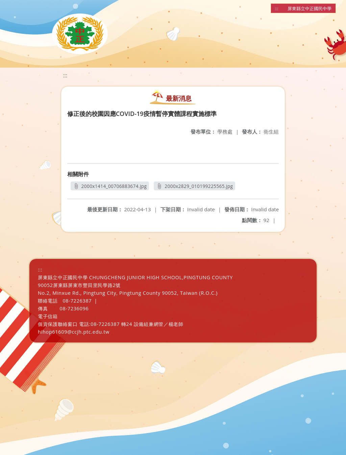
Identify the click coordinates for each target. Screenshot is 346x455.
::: (276, 8)
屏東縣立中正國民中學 (309, 8)
